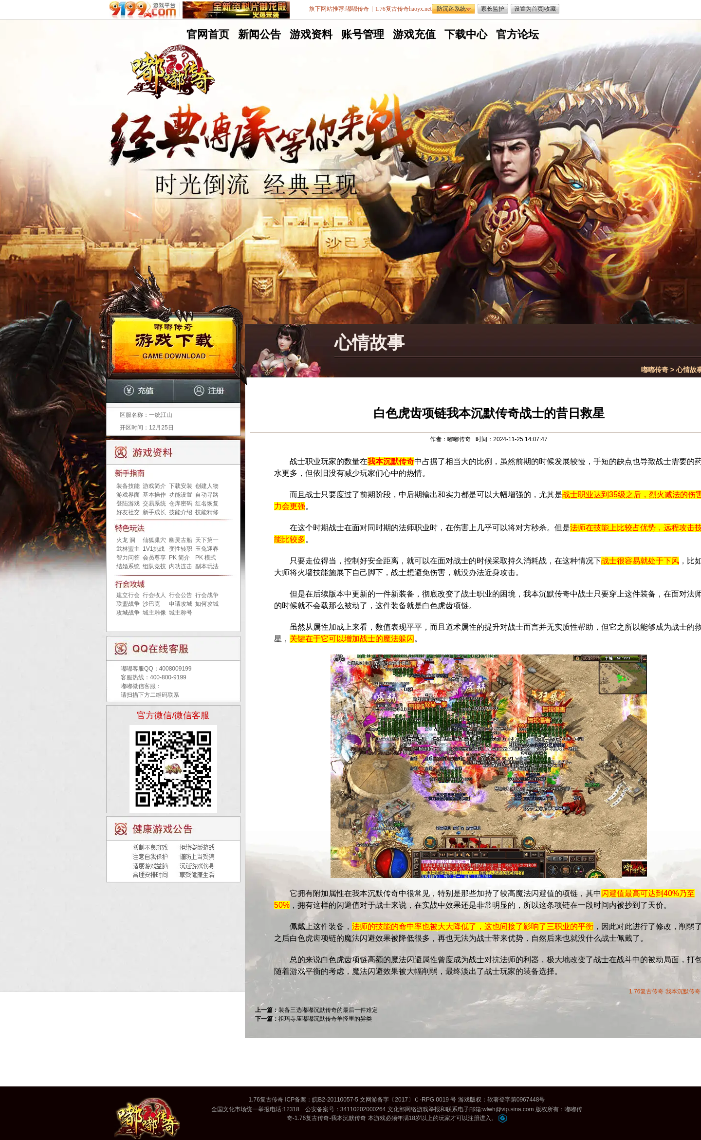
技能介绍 (180, 512)
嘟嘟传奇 (654, 370)
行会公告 (180, 595)
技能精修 (207, 512)
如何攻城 (207, 603)
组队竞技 (154, 566)
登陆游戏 (128, 503)
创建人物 (207, 486)
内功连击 (180, 566)
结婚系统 (128, 566)
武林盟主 (128, 548)
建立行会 (128, 595)
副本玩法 (207, 566)
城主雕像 (154, 612)
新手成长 (154, 512)
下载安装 (180, 486)
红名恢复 (207, 503)
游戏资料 (310, 34)
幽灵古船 (180, 540)
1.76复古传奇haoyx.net (403, 8)
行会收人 (154, 595)
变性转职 (180, 548)
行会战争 (207, 595)
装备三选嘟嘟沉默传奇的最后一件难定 (328, 1010)
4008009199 (175, 668)
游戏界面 (128, 494)
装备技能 (128, 486)
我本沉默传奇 (683, 991)
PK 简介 (179, 557)
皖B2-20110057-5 (335, 1099)
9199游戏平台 (145, 10)
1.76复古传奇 (646, 991)
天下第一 (207, 540)
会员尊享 (154, 557)
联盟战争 (128, 603)
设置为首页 (528, 8)
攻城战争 (128, 612)
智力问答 (128, 557)
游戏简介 (154, 486)
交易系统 (154, 503)
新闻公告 (258, 34)
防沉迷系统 (451, 8)
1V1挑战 (154, 548)
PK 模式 (205, 557)
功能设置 (180, 494)
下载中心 (465, 34)
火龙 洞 (125, 540)
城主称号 (180, 612)
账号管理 (361, 34)
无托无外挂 (257, 208)
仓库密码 (180, 503)
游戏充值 (413, 34)
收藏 (550, 8)
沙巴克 (151, 603)
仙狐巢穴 (154, 540)
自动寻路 (207, 494)
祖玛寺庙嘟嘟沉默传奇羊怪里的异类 (325, 1018)
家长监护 (492, 8)
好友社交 (128, 512)
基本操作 (154, 494)
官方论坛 (516, 34)
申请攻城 (180, 603)
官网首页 (206, 34)
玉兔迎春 (207, 548)
